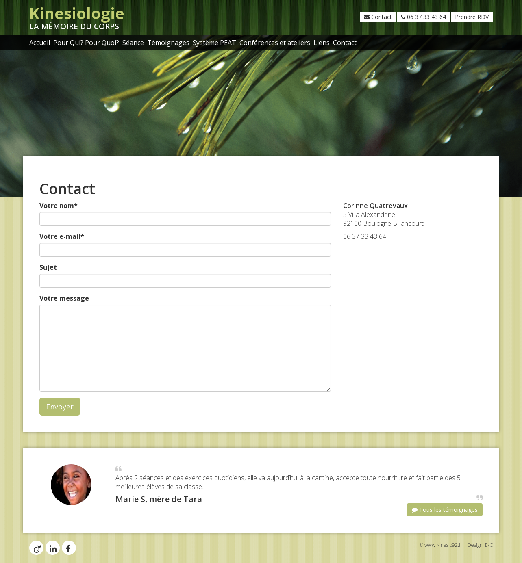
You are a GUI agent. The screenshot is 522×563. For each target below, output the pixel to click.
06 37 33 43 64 (423, 17)
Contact (378, 17)
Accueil (39, 42)
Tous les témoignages (445, 509)
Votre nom (58, 205)
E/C (489, 544)
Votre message (64, 298)
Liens (321, 42)
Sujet (48, 267)
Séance (133, 42)
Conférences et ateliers (274, 42)
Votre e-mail (61, 236)
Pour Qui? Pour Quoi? (86, 42)
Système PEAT (214, 42)
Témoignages (168, 42)
